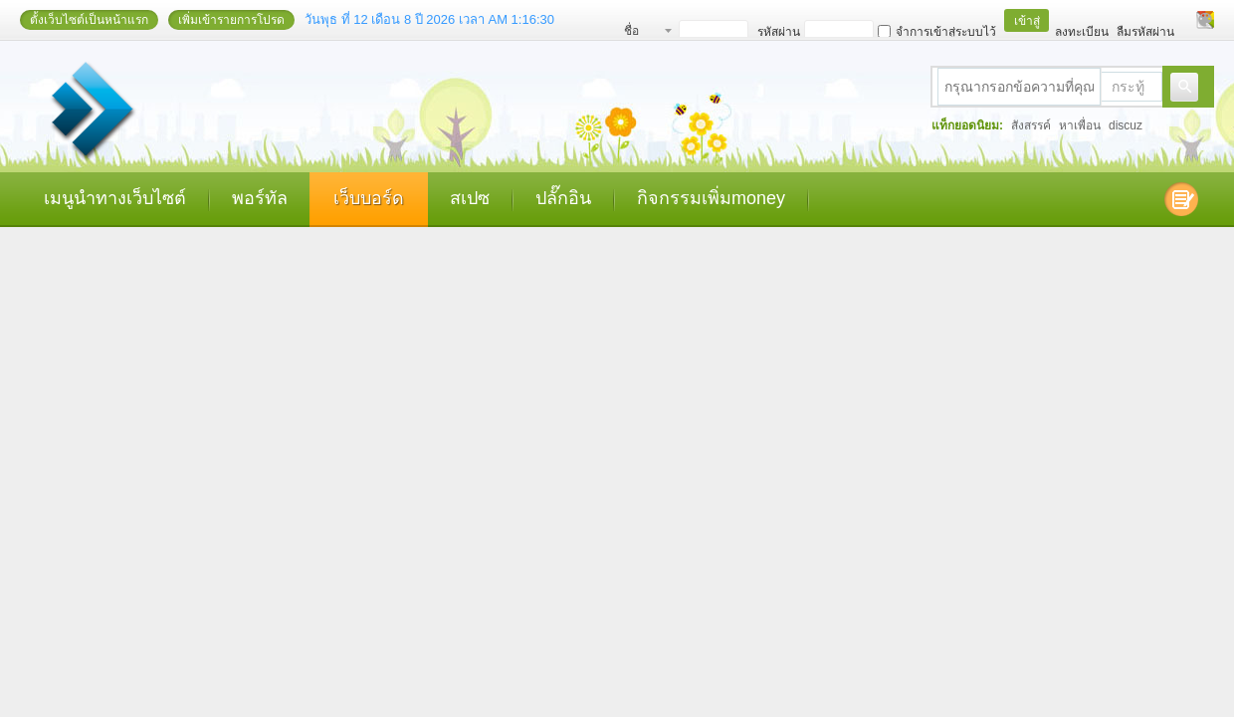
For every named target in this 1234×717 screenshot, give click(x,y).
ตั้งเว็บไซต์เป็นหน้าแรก (89, 20)
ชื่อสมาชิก (642, 33)
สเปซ (470, 198)
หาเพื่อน (1080, 125)
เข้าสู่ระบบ (1027, 23)
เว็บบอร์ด (368, 198)
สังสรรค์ (1031, 125)
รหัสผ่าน (778, 32)
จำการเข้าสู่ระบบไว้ (937, 32)
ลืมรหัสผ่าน (1145, 32)
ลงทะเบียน (1082, 32)
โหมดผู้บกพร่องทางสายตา (1186, 20)
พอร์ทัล (260, 198)
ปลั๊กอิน (563, 198)
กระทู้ (1128, 87)
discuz (1125, 125)
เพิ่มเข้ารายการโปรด (231, 20)
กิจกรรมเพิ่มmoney (711, 198)
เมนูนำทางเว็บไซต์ (115, 198)
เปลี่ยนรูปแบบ (1205, 20)
